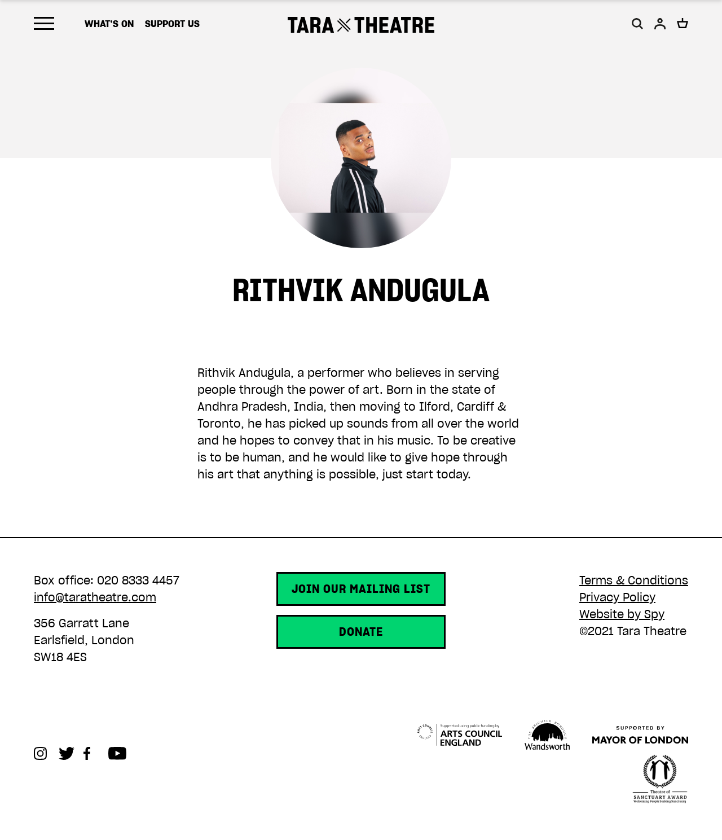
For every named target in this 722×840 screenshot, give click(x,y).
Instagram (46, 753)
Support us (172, 23)
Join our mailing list (361, 589)
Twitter (71, 753)
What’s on (109, 23)
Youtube (120, 753)
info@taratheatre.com (95, 597)
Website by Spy (621, 614)
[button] (637, 23)
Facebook (95, 753)
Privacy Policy (617, 597)
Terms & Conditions (633, 580)
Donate (361, 631)
